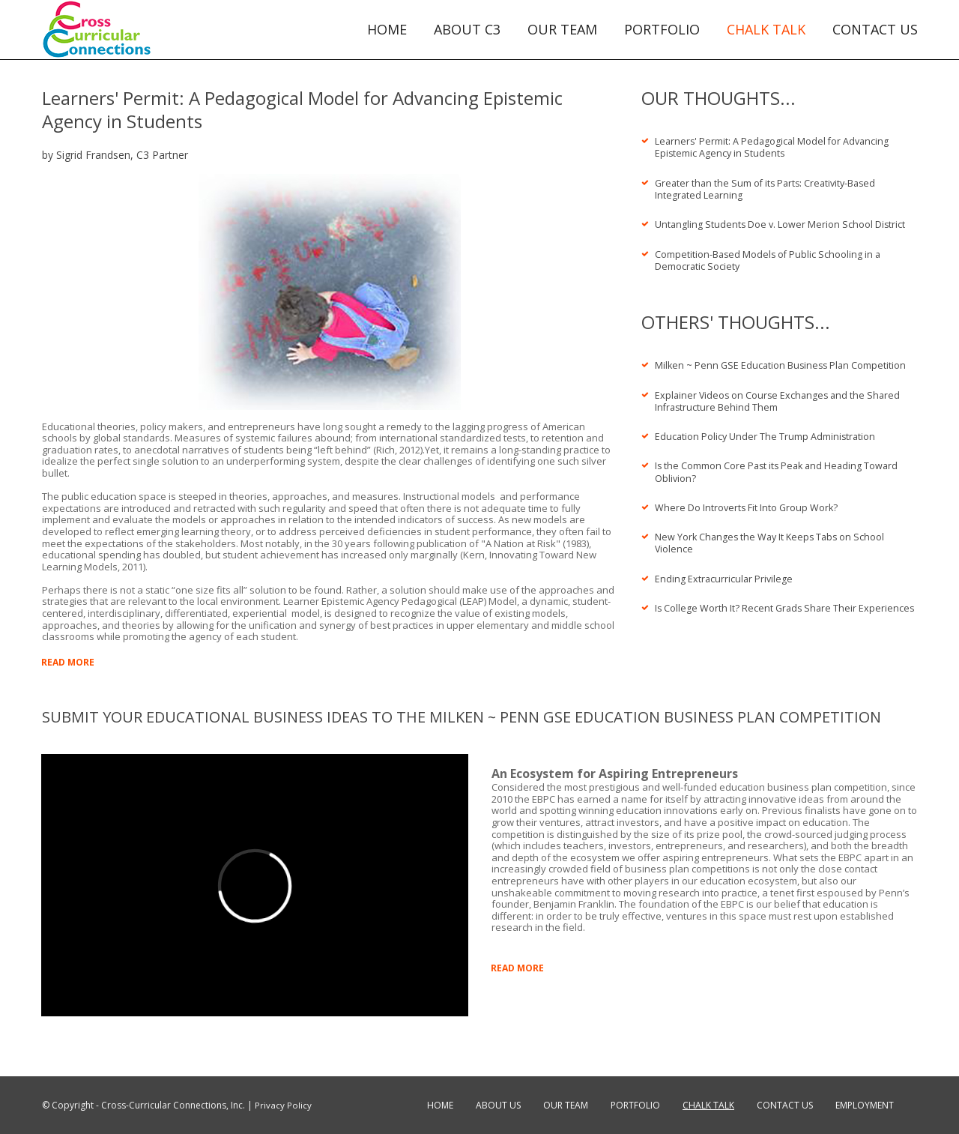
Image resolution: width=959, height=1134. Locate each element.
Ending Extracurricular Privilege (725, 570)
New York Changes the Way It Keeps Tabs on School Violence (773, 536)
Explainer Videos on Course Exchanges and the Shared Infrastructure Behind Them (780, 396)
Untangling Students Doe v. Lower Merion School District (781, 222)
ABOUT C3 (467, 29)
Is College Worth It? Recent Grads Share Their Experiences (757, 605)
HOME (387, 29)
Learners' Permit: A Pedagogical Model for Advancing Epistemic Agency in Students (774, 147)
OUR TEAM (562, 29)
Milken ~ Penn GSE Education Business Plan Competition (783, 362)
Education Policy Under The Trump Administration (766, 431)
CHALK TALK (766, 29)
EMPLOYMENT (864, 1105)
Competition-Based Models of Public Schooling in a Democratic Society (769, 257)
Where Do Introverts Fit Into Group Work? (748, 500)
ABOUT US (498, 1105)
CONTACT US (875, 29)
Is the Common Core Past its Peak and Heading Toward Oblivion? (779, 466)
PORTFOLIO (662, 29)
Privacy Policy (283, 1105)
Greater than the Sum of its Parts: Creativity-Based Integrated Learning (769, 187)
